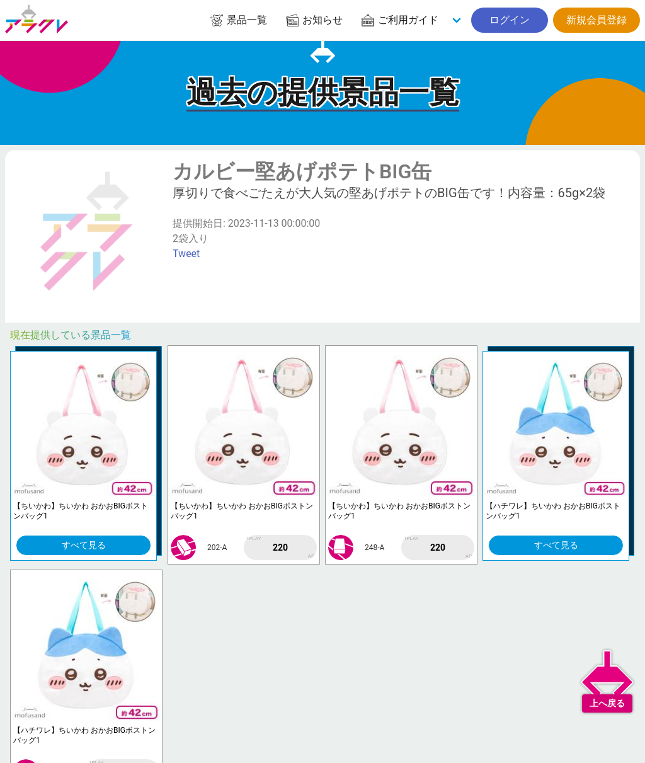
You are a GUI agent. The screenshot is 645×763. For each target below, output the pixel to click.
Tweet (186, 254)
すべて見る (84, 545)
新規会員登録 (596, 20)
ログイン (509, 20)
